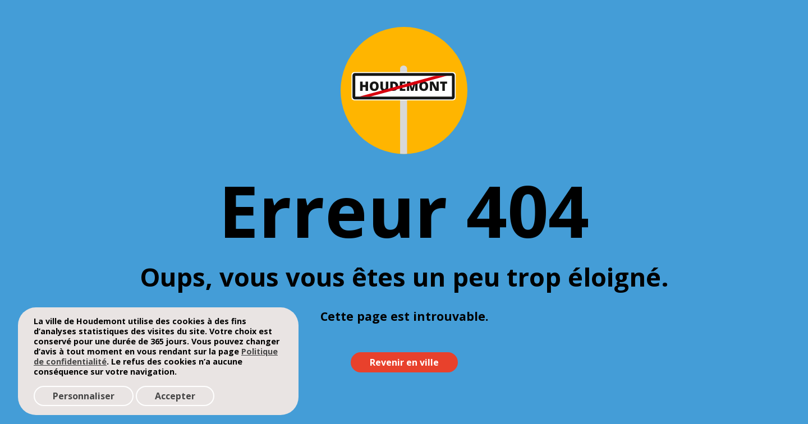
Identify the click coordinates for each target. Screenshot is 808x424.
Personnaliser (83, 396)
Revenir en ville (404, 362)
